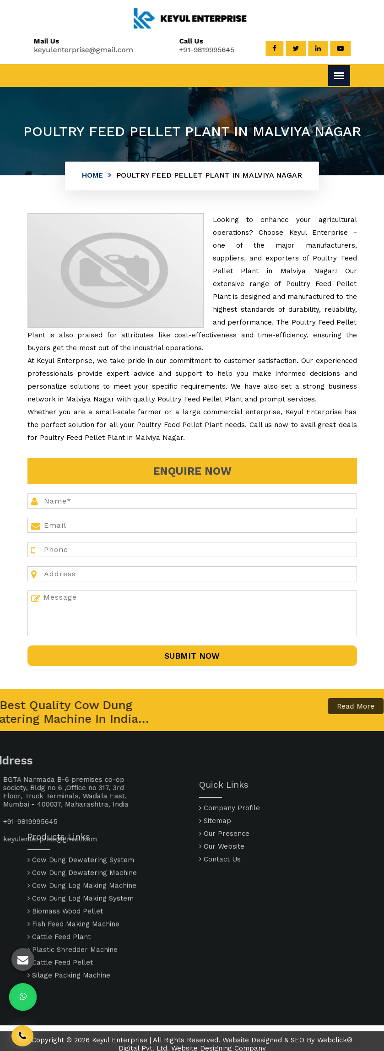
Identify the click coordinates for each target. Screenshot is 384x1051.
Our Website (221, 878)
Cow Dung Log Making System (80, 858)
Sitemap (215, 852)
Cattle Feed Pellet (60, 922)
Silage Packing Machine (68, 935)
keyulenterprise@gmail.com (78, 49)
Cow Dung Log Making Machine (81, 845)
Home (92, 175)
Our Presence (224, 865)
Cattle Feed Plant (59, 897)
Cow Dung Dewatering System (80, 820)
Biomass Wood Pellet (65, 871)
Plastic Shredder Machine (72, 909)
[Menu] (339, 75)
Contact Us (220, 891)
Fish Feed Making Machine (73, 884)
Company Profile (229, 839)
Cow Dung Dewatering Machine (82, 833)
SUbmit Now (192, 656)
